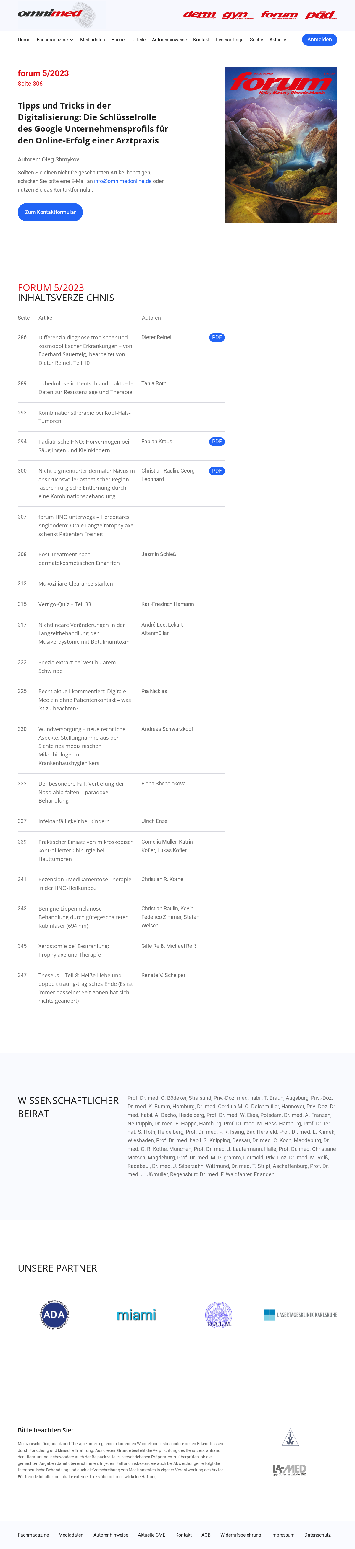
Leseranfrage (229, 40)
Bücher (119, 40)
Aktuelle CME (151, 1535)
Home (24, 40)
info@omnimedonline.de (123, 181)
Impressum (283, 1535)
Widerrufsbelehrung (240, 1535)
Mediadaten (92, 40)
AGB (206, 1535)
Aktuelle (278, 40)
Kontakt (201, 40)
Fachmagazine (52, 40)
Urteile (139, 40)
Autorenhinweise (169, 40)
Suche (256, 40)
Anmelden (319, 39)
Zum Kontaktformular (50, 212)
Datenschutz (317, 1535)
